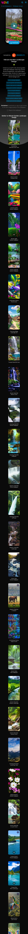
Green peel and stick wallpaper (14, 101)
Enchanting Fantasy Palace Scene (14, 640)
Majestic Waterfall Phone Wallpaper (14, 486)
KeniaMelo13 (18, 55)
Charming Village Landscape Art (14, 332)
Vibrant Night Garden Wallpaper (14, 239)
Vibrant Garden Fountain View (14, 177)
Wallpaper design (18, 6)
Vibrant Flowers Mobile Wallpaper (14, 795)
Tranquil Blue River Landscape (14, 888)
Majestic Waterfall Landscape (14, 548)
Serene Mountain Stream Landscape (14, 702)
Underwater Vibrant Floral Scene (14, 301)
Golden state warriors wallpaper (14, 85)
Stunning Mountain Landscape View (14, 764)
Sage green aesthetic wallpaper (14, 88)
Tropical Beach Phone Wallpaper (14, 857)
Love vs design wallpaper (14, 80)
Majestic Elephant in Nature (14, 610)
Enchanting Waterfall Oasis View (14, 146)
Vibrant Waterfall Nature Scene (14, 393)
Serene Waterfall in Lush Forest (14, 826)
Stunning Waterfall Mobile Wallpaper (14, 424)
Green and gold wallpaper (14, 90)
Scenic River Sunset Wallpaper (14, 579)
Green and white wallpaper (14, 95)
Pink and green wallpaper (14, 93)
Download (14, 43)
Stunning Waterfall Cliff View (14, 517)
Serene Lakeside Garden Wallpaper (14, 270)
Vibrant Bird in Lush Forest (14, 918)
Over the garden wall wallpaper (14, 82)
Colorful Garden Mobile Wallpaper (14, 208)
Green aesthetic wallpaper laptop (14, 98)
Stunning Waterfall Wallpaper (14, 455)
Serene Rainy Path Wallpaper (14, 671)
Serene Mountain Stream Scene (14, 733)
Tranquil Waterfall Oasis (14, 362)
